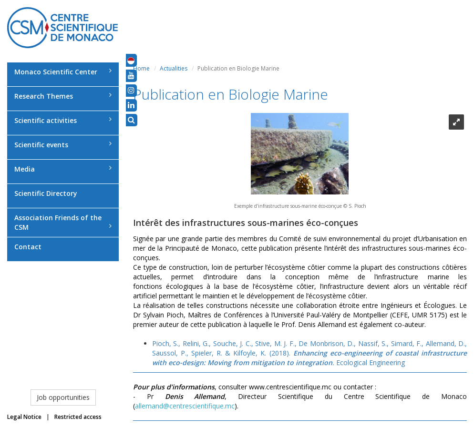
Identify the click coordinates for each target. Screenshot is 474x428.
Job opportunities (63, 397)
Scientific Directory (45, 193)
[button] (130, 60)
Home (141, 68)
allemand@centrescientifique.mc (185, 405)
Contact (27, 246)
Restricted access (78, 417)
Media (63, 168)
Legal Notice (24, 417)
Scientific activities (63, 120)
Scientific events (63, 144)
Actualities (173, 68)
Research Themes (63, 96)
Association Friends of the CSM (63, 222)
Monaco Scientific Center (63, 71)
